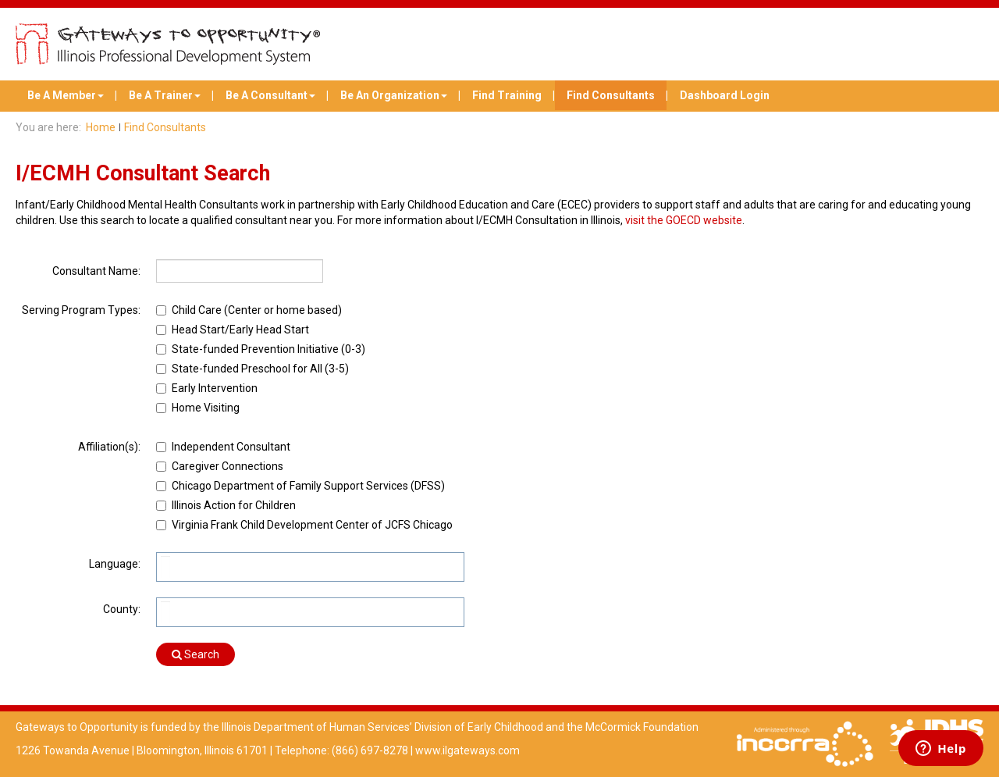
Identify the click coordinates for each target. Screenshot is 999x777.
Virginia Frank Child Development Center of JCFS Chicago (312, 525)
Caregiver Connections (227, 466)
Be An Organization (393, 95)
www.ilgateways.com (467, 750)
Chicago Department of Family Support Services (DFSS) (308, 485)
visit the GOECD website (683, 220)
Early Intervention (215, 388)
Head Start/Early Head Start (240, 329)
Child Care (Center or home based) (257, 310)
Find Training (507, 95)
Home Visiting (206, 407)
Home (101, 127)
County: (121, 609)
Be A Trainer (165, 95)
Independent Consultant (231, 446)
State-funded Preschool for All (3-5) (260, 368)
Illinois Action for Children (234, 505)
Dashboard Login (725, 95)
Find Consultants (611, 95)
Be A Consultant (270, 95)
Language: (114, 564)
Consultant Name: (96, 271)
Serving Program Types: (81, 310)
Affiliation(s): (109, 446)
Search (195, 654)
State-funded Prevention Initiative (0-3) (268, 349)
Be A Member (65, 95)
